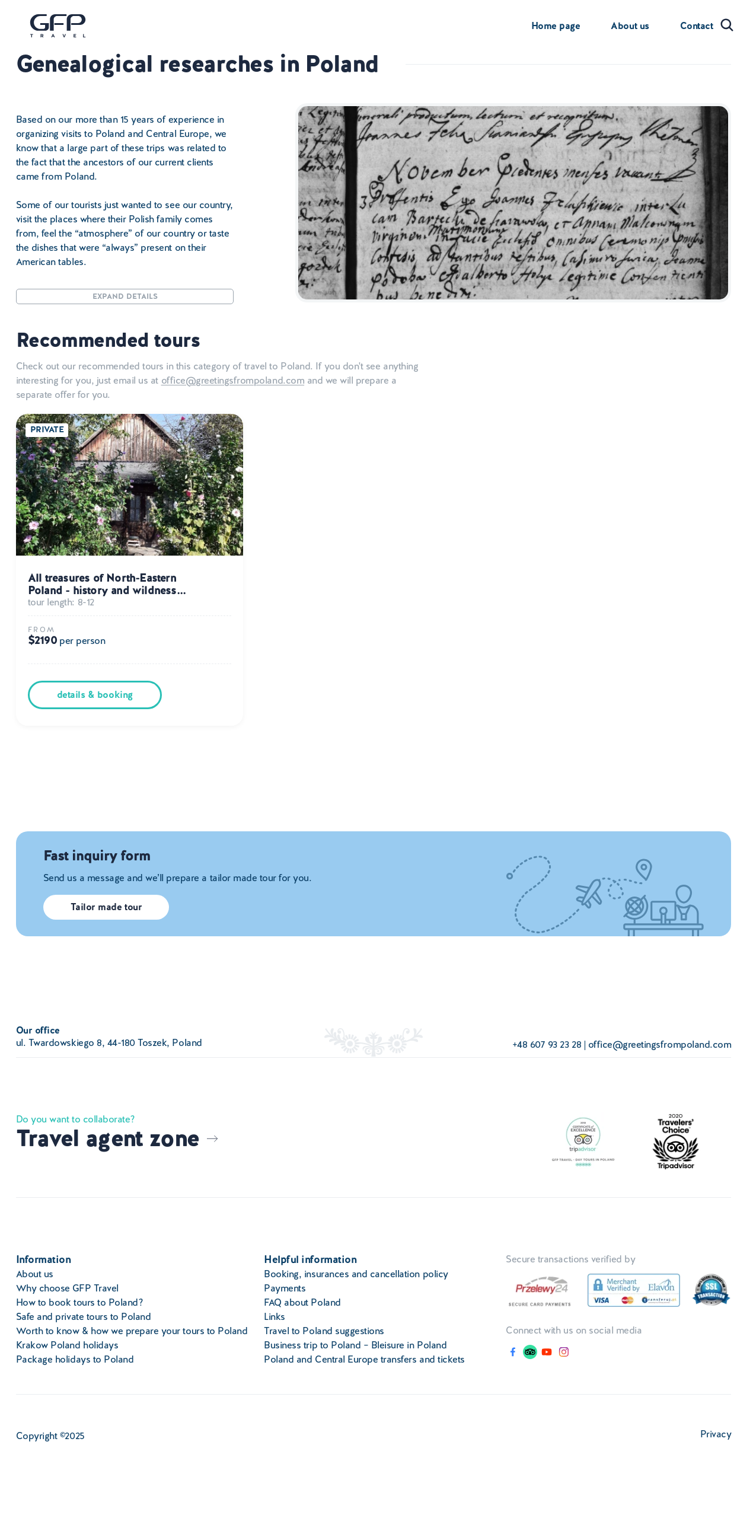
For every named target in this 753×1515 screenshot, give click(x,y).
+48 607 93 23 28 (546, 1044)
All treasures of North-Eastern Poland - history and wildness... (107, 584)
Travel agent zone (117, 1138)
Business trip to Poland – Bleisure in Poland (355, 1345)
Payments (284, 1288)
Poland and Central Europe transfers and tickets (364, 1359)
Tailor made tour (106, 907)
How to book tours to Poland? (79, 1302)
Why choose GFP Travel (67, 1288)
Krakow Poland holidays (67, 1345)
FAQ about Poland (302, 1302)
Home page (555, 26)
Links (274, 1316)
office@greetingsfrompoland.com (233, 380)
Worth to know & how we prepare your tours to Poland (132, 1331)
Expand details (125, 296)
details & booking (95, 694)
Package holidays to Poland (75, 1359)
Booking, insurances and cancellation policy (356, 1274)
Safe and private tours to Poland (83, 1316)
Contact (696, 26)
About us (630, 26)
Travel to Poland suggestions (324, 1331)
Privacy (716, 1434)
